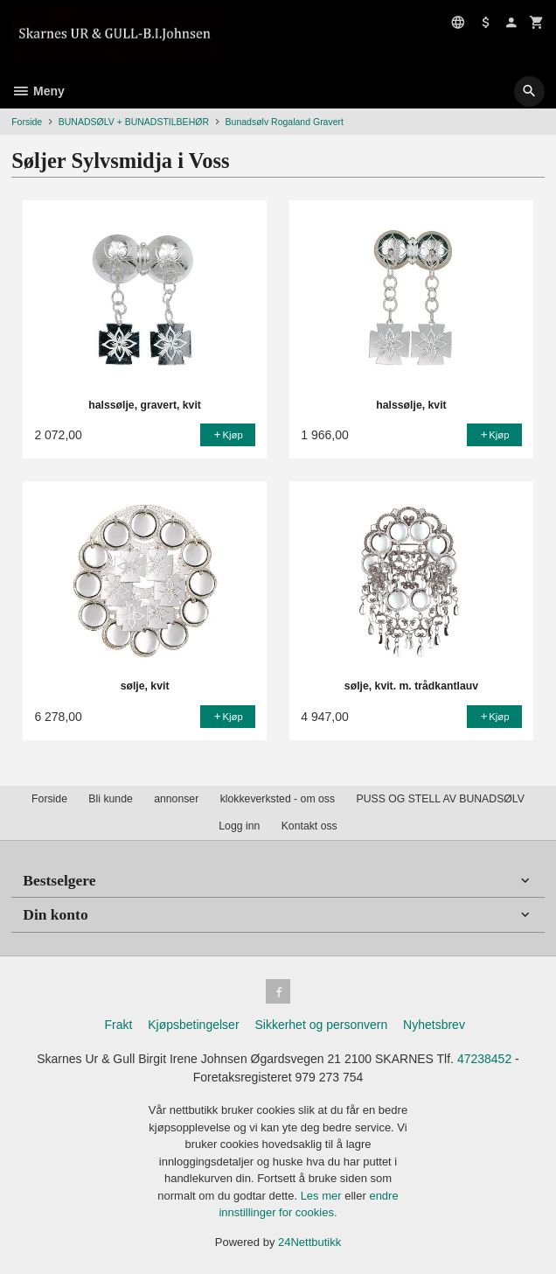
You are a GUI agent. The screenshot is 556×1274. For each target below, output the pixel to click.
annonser (176, 799)
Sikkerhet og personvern (320, 1025)
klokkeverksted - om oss (277, 799)
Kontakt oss (309, 826)
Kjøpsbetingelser (193, 1025)
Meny (38, 91)
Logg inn (239, 826)
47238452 (484, 1059)
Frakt (118, 1025)
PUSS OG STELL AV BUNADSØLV (440, 799)
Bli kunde (110, 799)
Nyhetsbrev (434, 1025)
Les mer (323, 1195)
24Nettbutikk (309, 1242)
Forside (26, 121)
